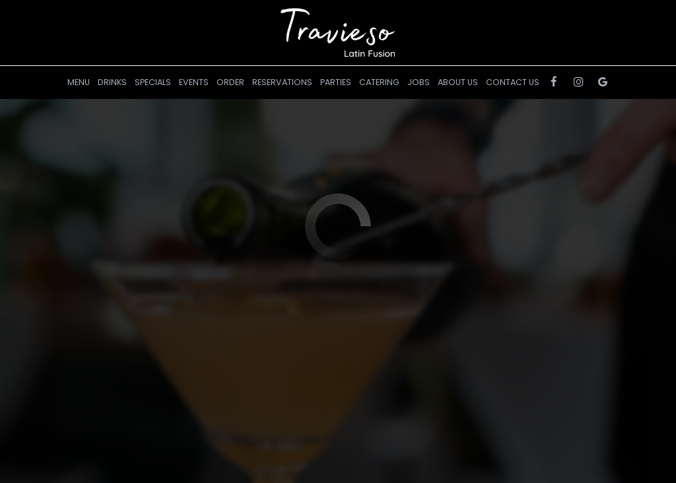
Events (194, 82)
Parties (335, 82)
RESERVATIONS (282, 82)
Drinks (112, 82)
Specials (153, 82)
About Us (458, 82)
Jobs (418, 82)
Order (230, 82)
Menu (78, 82)
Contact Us (512, 82)
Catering (379, 82)
